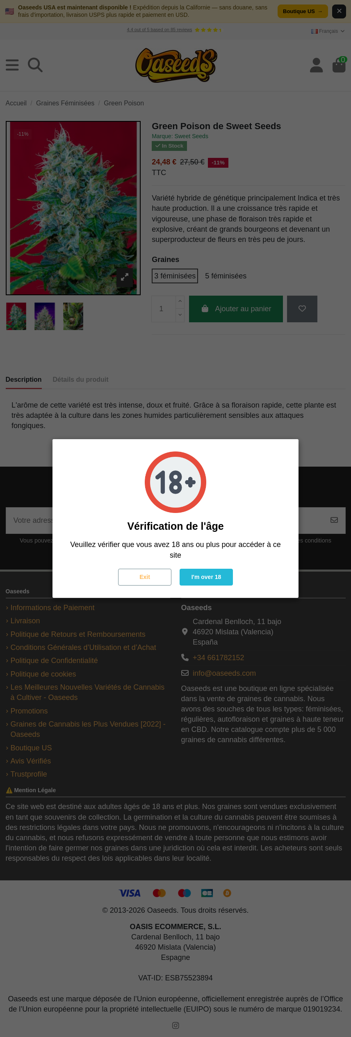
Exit (144, 577)
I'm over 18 (206, 577)
